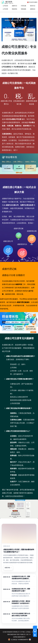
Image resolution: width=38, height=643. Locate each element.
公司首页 (5, 6)
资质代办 (32, 6)
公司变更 (5, 9)
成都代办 (14, 6)
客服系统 (14, 9)
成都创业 (32, 9)
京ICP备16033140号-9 (19, 637)
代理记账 (23, 6)
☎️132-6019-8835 (32, 2)
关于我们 (22, 632)
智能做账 (23, 9)
